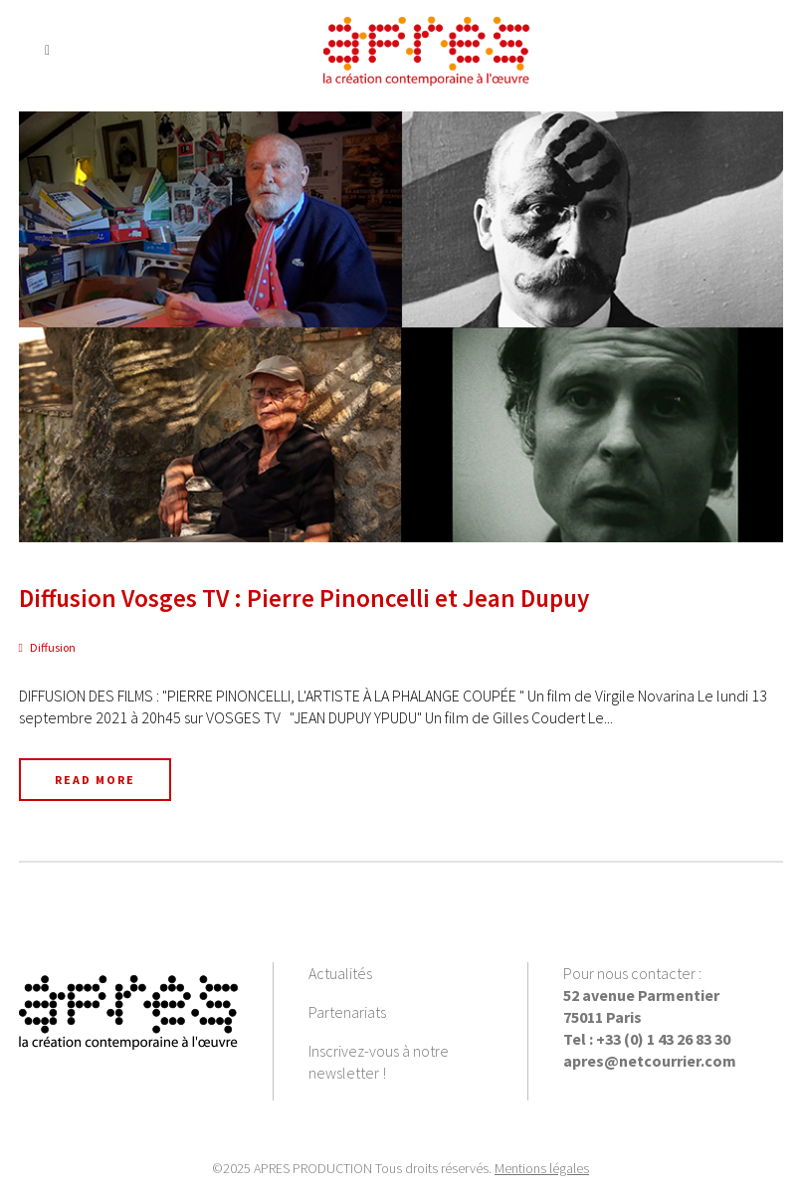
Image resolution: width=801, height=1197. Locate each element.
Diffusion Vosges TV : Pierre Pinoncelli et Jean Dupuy (304, 598)
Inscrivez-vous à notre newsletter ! (378, 1062)
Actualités (340, 973)
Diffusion (53, 647)
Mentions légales (542, 1168)
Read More (95, 779)
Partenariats (347, 1012)
